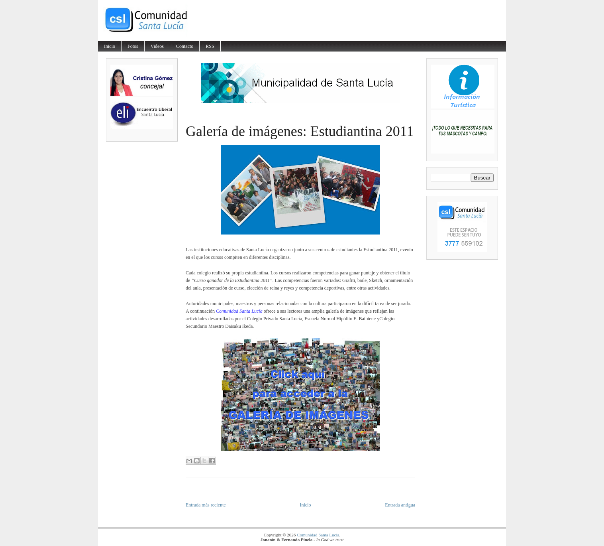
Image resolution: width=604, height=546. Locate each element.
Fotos (132, 46)
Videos (157, 46)
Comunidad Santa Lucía (318, 534)
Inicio (109, 46)
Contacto (184, 46)
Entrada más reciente (206, 505)
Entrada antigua (400, 505)
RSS (210, 46)
